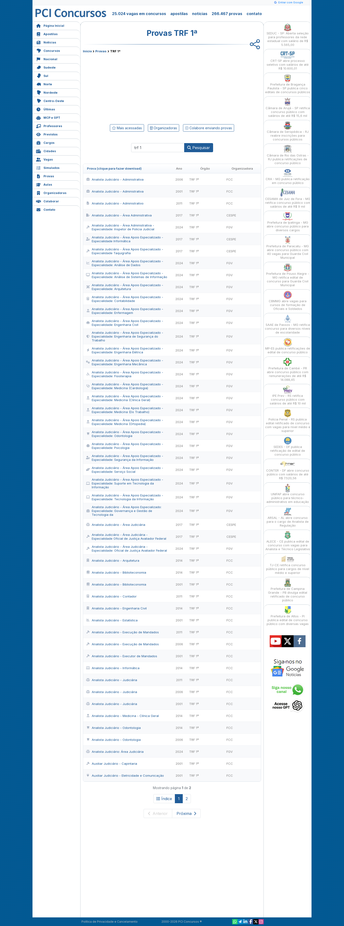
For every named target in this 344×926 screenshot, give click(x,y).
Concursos (48, 50)
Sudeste (46, 67)
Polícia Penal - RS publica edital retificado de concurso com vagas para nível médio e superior (287, 421)
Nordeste (47, 92)
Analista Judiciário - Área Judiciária (115, 525)
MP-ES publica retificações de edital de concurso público (287, 346)
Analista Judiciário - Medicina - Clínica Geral (122, 716)
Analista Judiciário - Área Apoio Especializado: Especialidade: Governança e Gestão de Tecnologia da (123, 511)
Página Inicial (50, 25)
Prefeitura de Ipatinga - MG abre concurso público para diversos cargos (288, 222)
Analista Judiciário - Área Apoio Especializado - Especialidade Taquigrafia (124, 251)
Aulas (44, 184)
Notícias (46, 42)
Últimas (45, 109)
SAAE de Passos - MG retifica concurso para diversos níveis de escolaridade (287, 324)
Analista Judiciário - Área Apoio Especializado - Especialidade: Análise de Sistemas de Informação (126, 275)
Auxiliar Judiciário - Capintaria (111, 763)
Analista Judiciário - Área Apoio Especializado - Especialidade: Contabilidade (124, 299)
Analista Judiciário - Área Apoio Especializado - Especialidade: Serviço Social (124, 470)
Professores (49, 125)
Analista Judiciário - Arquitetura (112, 560)
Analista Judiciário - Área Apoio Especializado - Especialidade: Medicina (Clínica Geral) (124, 398)
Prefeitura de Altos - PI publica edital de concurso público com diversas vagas (288, 616)
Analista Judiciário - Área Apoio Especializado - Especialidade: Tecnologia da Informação (124, 497)
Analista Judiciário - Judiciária (111, 680)
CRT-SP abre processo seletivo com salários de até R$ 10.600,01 (288, 60)
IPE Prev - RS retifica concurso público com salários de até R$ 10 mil (288, 395)
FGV (229, 227)
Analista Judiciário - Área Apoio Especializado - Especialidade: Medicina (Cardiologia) (124, 386)
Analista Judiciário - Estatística (112, 620)
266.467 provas (227, 13)
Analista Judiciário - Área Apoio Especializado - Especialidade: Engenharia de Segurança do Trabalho (124, 336)
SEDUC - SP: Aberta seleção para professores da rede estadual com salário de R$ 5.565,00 (288, 35)
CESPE (231, 215)
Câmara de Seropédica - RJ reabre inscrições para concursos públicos (288, 131)
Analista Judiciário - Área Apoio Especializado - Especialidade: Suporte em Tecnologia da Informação (124, 483)
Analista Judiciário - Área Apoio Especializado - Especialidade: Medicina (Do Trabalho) (124, 410)
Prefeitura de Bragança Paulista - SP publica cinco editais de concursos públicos (287, 84)
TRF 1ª (194, 179)
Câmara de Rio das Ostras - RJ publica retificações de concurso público (288, 155)
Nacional (46, 58)
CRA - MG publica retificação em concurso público (288, 177)
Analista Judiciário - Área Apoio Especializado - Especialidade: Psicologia (124, 446)
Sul (42, 75)
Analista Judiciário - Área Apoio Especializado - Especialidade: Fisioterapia (124, 374)
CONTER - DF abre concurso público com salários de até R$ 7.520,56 (287, 470)
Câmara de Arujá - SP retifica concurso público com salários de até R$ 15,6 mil (288, 108)
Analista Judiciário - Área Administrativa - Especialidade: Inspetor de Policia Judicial (120, 227)
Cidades (46, 150)
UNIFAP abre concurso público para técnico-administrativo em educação (287, 494)
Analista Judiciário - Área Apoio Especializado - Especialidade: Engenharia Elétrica (124, 350)
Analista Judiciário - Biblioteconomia (116, 572)
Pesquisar (198, 147)
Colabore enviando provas (208, 128)
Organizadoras (51, 192)
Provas (45, 175)
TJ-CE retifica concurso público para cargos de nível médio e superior (287, 565)
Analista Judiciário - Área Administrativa (119, 215)
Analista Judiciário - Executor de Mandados (121, 656)
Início (87, 51)
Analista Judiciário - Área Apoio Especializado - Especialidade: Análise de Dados (124, 263)
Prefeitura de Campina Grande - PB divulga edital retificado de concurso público (287, 590)
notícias (199, 13)
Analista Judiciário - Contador (111, 596)
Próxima (186, 813)
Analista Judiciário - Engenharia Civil (116, 608)
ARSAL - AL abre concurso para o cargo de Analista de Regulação (288, 517)
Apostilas (47, 33)
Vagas (44, 159)
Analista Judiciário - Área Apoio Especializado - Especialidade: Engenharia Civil (124, 323)
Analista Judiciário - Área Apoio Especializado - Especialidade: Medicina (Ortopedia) (124, 422)
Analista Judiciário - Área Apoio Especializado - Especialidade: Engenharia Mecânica (124, 362)
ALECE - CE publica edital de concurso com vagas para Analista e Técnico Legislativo (287, 541)
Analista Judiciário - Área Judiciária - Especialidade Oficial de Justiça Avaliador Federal (126, 536)
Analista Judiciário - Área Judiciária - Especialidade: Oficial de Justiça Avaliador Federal (126, 548)
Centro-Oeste (50, 100)
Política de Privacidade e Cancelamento (109, 921)
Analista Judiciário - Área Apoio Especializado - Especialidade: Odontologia (124, 434)
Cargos (45, 142)
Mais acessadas (127, 128)
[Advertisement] (133, 88)
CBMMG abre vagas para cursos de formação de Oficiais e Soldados (287, 301)
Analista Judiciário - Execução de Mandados (122, 632)
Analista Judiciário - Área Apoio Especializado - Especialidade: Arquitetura (124, 287)
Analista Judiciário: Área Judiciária (115, 752)
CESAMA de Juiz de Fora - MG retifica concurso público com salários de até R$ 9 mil (287, 198)
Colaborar (47, 201)
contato (254, 13)
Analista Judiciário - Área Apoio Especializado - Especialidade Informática (124, 239)
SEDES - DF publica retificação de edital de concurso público (287, 446)
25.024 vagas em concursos (139, 13)
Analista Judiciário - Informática (113, 668)
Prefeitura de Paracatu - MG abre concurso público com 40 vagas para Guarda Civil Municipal (287, 247)
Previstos (47, 134)
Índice (164, 798)
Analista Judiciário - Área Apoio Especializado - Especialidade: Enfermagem (124, 311)
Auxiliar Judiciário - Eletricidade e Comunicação (125, 775)
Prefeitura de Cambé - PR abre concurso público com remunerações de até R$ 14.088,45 (287, 370)
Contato (45, 209)
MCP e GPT (48, 117)
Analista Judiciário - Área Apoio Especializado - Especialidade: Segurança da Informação (124, 458)
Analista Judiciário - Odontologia (113, 728)
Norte (44, 84)
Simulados (47, 167)
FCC (229, 179)
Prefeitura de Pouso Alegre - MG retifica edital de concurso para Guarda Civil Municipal (287, 275)
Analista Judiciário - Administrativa (115, 179)
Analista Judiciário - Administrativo (115, 203)
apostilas (179, 13)
